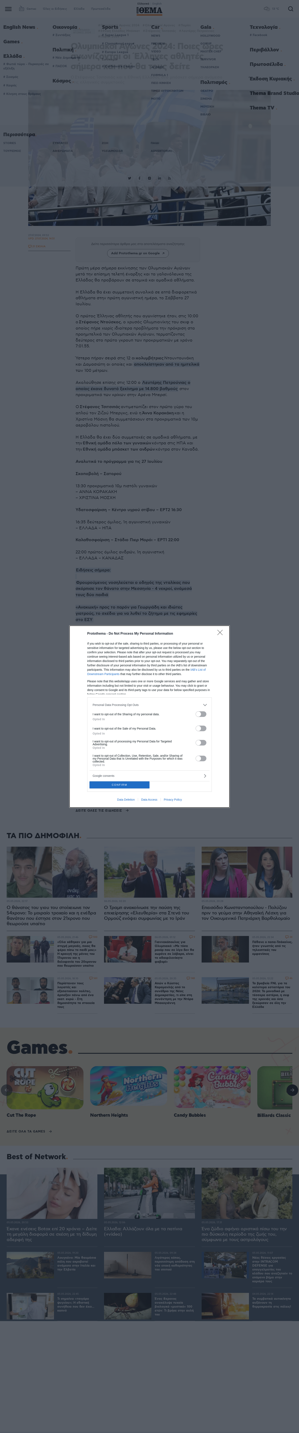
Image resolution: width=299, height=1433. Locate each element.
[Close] (221, 634)
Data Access (149, 799)
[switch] (201, 714)
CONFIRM (119, 784)
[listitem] (149, 705)
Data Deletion (126, 799)
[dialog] (149, 716)
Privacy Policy (173, 799)
